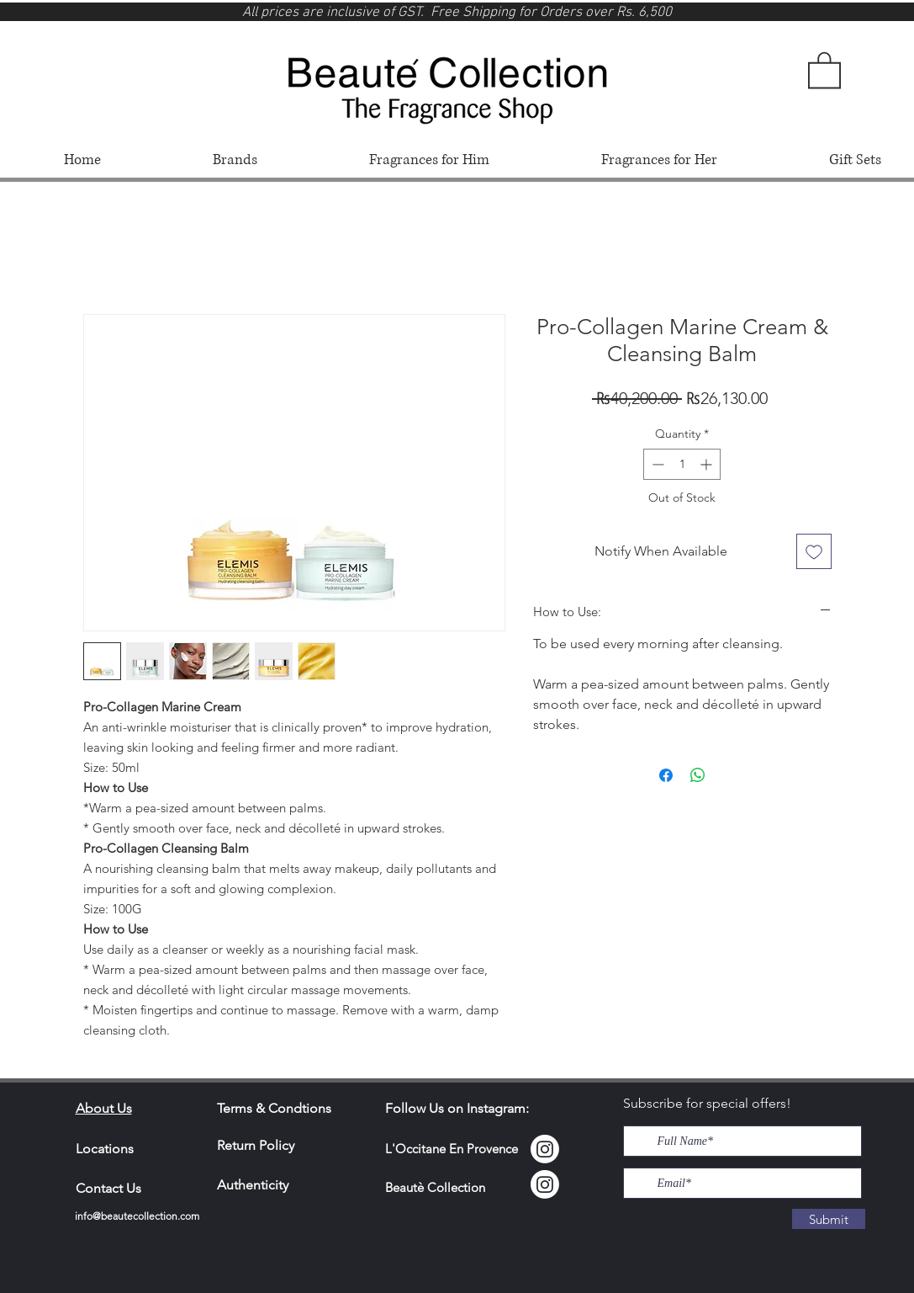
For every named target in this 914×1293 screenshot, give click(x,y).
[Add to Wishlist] (814, 551)
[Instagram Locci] (545, 1149)
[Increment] (707, 464)
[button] (824, 69)
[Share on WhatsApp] (698, 775)
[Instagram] (545, 1184)
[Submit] (828, 1219)
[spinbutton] (682, 464)
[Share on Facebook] (666, 775)
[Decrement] (656, 464)
